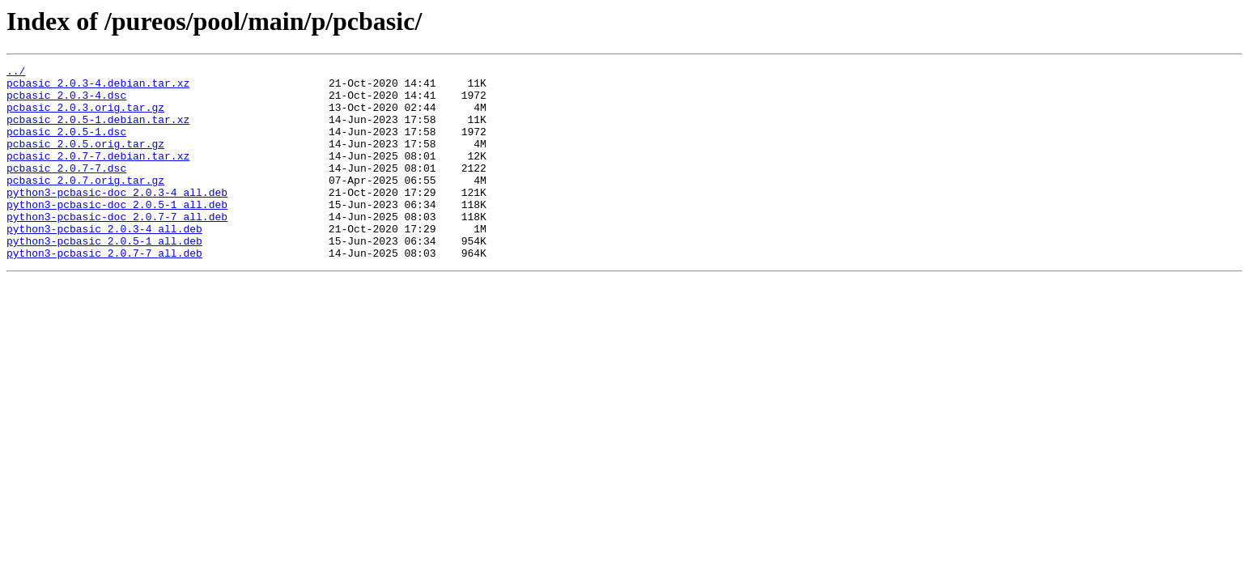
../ (15, 73)
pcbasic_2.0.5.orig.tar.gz (85, 160)
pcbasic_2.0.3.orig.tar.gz (85, 116)
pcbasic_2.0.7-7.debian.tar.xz (97, 175)
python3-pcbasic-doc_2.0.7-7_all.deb (116, 247)
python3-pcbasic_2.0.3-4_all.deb (104, 262)
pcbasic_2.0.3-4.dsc (66, 102)
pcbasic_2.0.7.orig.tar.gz (85, 204)
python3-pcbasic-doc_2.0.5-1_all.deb (116, 233)
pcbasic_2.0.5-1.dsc (66, 145)
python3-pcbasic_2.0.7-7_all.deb (104, 291)
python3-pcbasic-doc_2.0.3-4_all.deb (116, 218)
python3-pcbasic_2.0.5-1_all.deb (104, 277)
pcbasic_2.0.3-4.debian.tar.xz (97, 87)
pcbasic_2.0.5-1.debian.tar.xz (97, 131)
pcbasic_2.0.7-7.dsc (66, 189)
